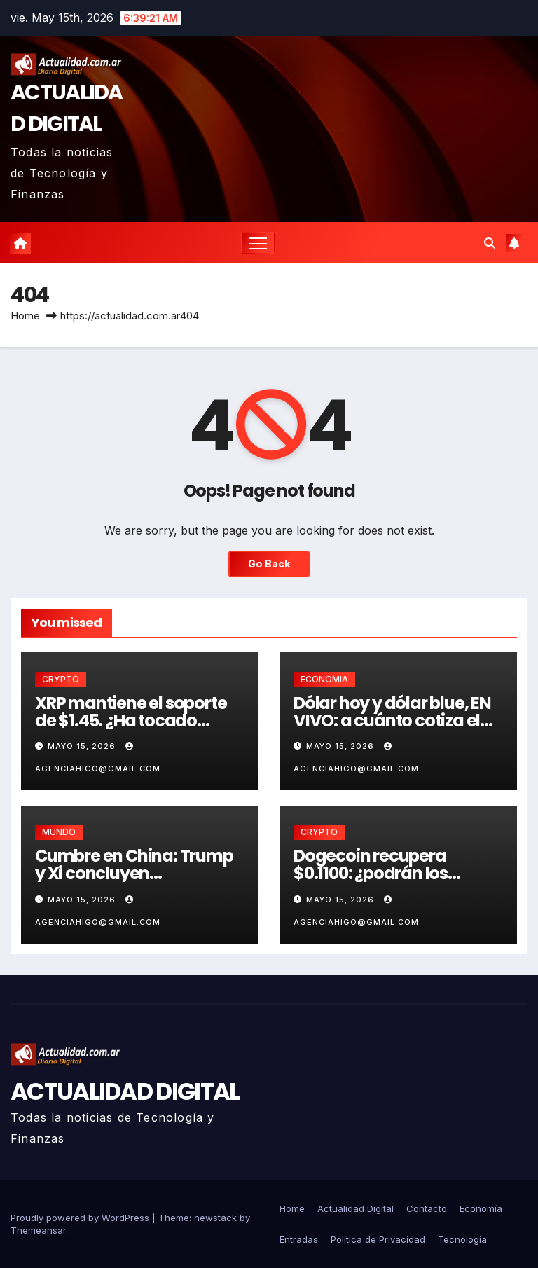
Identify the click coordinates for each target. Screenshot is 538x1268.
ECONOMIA (324, 679)
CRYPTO (60, 679)
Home (25, 315)
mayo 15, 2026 (83, 746)
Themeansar (38, 1230)
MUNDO (59, 832)
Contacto (426, 1208)
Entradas (299, 1239)
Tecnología (462, 1239)
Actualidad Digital (355, 1208)
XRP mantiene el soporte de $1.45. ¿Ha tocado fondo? (130, 720)
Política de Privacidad (378, 1239)
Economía (481, 1208)
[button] (489, 243)
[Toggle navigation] (258, 243)
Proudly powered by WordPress (81, 1217)
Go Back (269, 564)
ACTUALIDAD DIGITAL (125, 1091)
